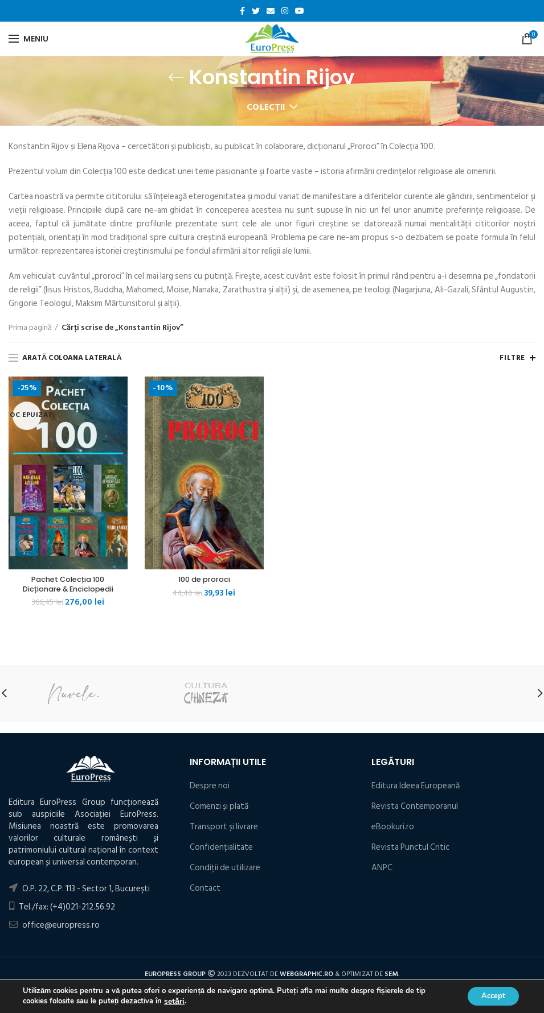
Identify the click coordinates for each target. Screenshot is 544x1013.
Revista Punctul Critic (410, 849)
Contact (205, 890)
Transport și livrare (224, 829)
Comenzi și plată (219, 808)
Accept (489, 995)
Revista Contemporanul (414, 808)
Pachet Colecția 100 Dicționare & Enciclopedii (68, 585)
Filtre (512, 358)
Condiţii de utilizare (225, 870)
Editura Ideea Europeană (415, 788)
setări (173, 1000)
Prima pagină (30, 327)
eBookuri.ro (392, 829)
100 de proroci (204, 580)
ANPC (381, 870)
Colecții (266, 107)
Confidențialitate (221, 849)
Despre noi (210, 788)
